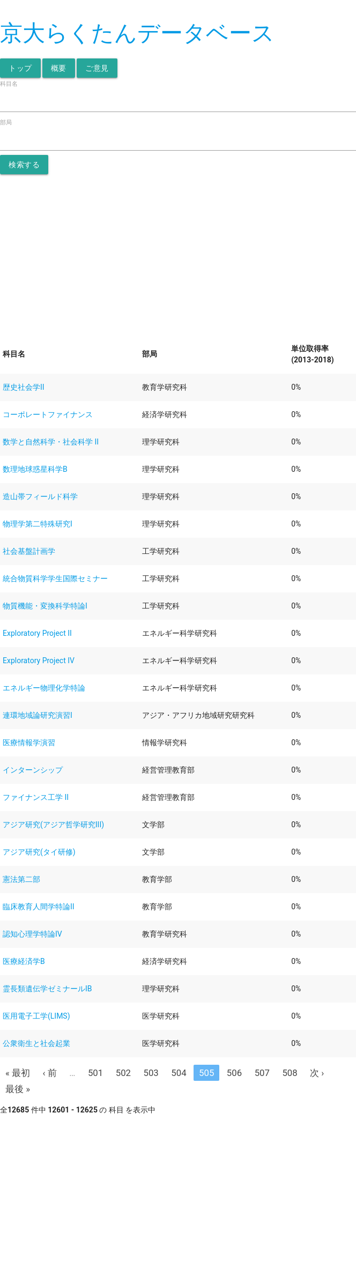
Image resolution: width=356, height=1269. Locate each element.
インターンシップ (33, 770)
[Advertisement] (178, 255)
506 (234, 1072)
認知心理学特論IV (32, 934)
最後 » (17, 1089)
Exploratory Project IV (39, 660)
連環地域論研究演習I (37, 715)
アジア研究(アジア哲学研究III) (53, 824)
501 (95, 1072)
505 (206, 1072)
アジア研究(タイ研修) (39, 852)
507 (262, 1072)
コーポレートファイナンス (48, 414)
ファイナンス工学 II (36, 797)
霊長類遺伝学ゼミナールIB (47, 988)
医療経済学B (24, 961)
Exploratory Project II (37, 633)
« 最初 (17, 1072)
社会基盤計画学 (29, 551)
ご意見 (97, 68)
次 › (317, 1072)
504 (178, 1072)
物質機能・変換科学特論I (45, 606)
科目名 (9, 83)
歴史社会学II (23, 387)
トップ (20, 68)
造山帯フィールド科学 (40, 496)
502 (123, 1072)
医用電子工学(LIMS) (36, 1016)
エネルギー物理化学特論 (44, 688)
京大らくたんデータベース (137, 33)
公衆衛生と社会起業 (36, 1043)
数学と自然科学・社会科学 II (51, 441)
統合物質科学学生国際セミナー (55, 578)
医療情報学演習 (29, 742)
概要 (58, 68)
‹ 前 (50, 1072)
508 (289, 1072)
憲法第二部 (21, 879)
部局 (6, 122)
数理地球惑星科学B (35, 469)
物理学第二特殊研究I (37, 524)
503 (151, 1072)
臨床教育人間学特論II (39, 906)
